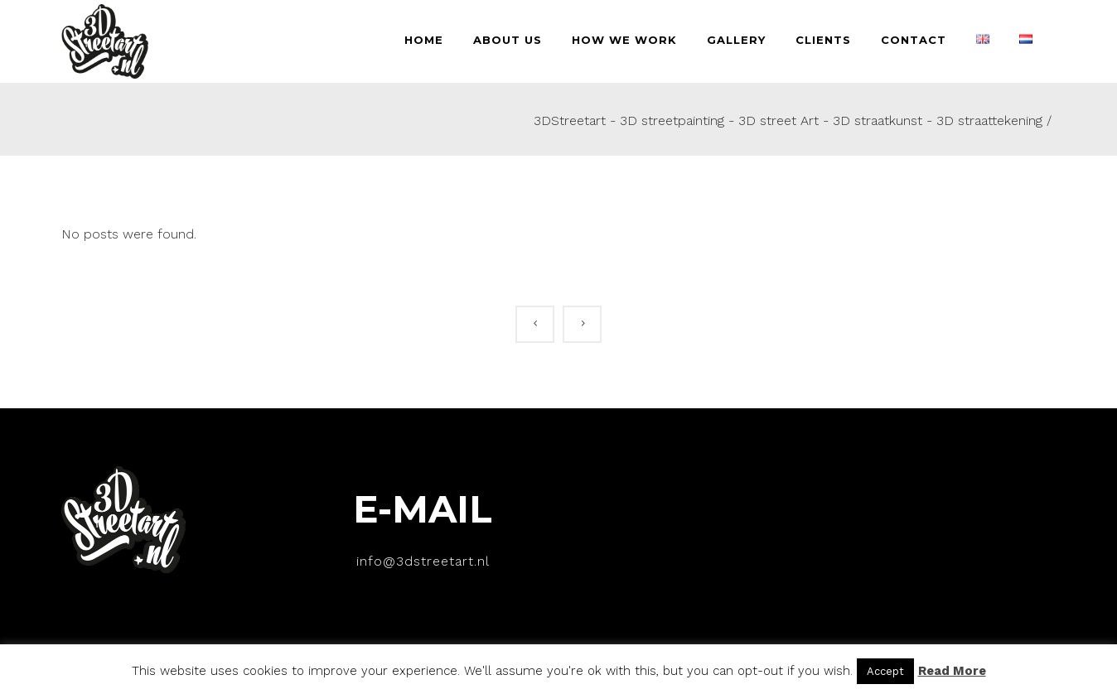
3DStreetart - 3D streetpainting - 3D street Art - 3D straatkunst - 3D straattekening (788, 121)
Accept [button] (885, 671)
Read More (952, 670)
